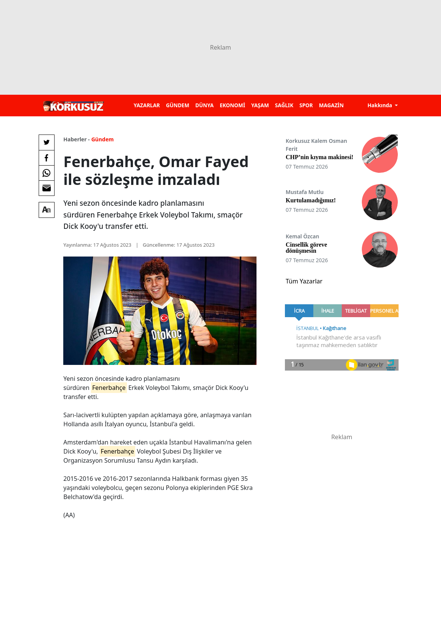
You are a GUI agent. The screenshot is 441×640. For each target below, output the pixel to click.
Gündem (102, 139)
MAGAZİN (331, 105)
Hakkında (381, 105)
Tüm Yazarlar (304, 281)
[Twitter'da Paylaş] (46, 142)
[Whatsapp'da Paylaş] (46, 172)
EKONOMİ (232, 105)
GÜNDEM (177, 105)
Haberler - (76, 139)
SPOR (306, 105)
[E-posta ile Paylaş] (46, 188)
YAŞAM (260, 105)
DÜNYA (204, 105)
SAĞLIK (284, 105)
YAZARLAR (147, 105)
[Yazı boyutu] (46, 210)
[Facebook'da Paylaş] (46, 157)
